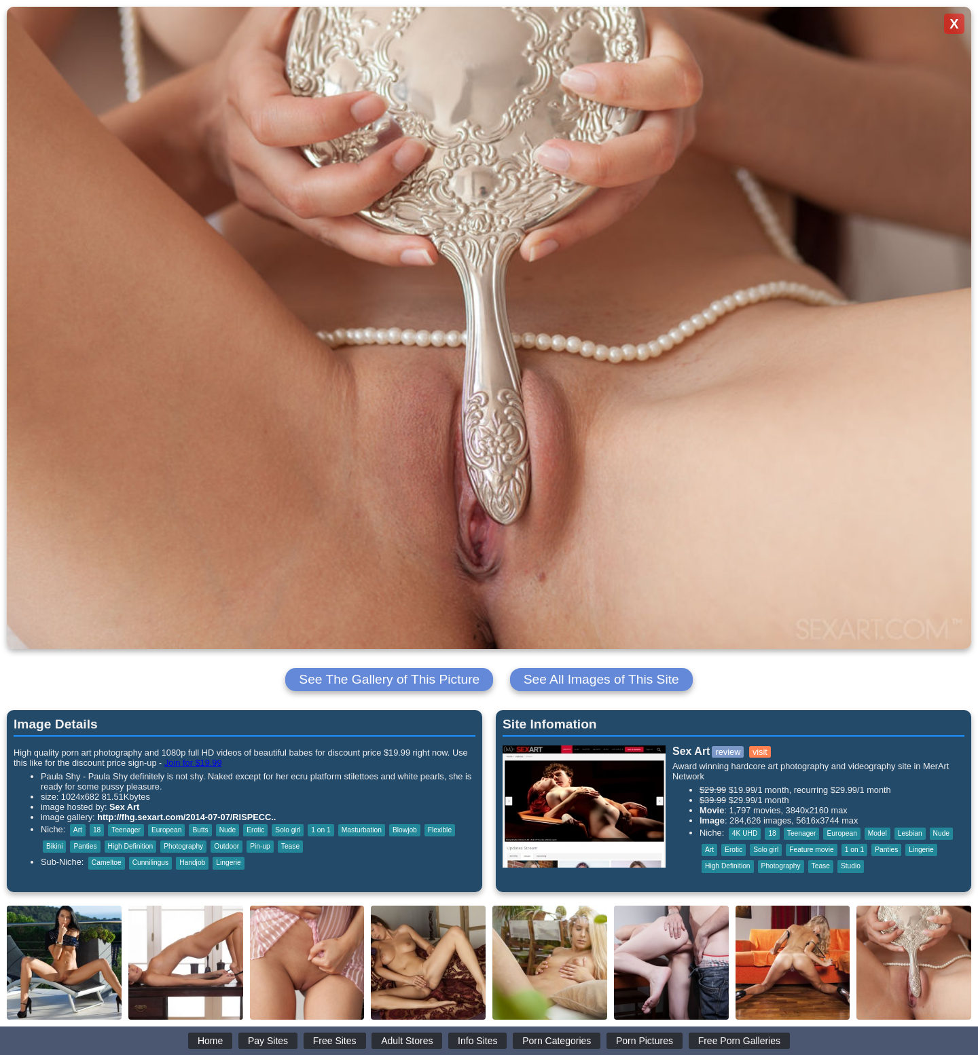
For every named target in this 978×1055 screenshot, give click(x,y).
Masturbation (362, 830)
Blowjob (405, 830)
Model (877, 833)
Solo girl (287, 830)
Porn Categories (556, 1040)
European (166, 830)
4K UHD (745, 833)
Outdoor (226, 846)
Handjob (192, 862)
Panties (84, 846)
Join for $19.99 (193, 763)
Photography (183, 846)
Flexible (440, 830)
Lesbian (910, 833)
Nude (227, 830)
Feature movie (811, 849)
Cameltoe (107, 862)
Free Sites (335, 1040)
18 (97, 830)
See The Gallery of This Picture (389, 679)
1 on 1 (320, 830)
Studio (851, 866)
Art (77, 830)
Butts (200, 830)
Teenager (126, 830)
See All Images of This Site (601, 679)
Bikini (54, 846)
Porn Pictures (644, 1040)
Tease (290, 846)
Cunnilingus (150, 862)
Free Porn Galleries (739, 1040)
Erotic (255, 830)
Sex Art (124, 807)
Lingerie (228, 862)
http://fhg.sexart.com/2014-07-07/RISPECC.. (186, 817)
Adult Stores (407, 1040)
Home (210, 1040)
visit (760, 752)
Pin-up (260, 846)
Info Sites (477, 1040)
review (727, 752)
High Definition (130, 846)
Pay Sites (268, 1040)
